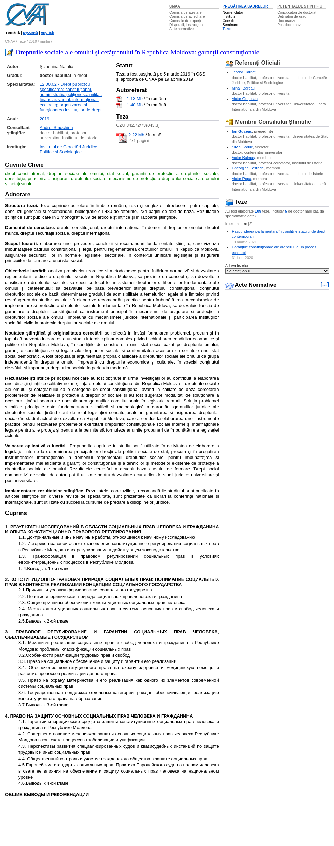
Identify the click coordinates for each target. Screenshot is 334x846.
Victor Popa (241, 179)
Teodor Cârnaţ (243, 72)
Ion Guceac (242, 131)
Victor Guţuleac (244, 99)
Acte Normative (251, 285)
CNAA (174, 6)
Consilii (228, 20)
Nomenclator (233, 12)
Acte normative (181, 29)
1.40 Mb (135, 105)
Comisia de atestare (185, 12)
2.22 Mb (136, 134)
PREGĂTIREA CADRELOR (245, 6)
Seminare (230, 25)
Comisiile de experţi (185, 20)
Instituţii (229, 16)
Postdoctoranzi (289, 25)
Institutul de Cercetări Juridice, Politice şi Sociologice (69, 149)
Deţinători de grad (291, 16)
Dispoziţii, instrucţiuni (186, 25)
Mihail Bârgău (243, 88)
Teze (227, 29)
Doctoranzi (286, 20)
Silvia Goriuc (242, 147)
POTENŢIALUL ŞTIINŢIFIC (299, 6)
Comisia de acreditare (187, 16)
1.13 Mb (135, 98)
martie (45, 41)
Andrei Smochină (56, 127)
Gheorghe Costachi (248, 168)
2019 (33, 41)
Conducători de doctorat (296, 12)
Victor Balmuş (243, 157)
